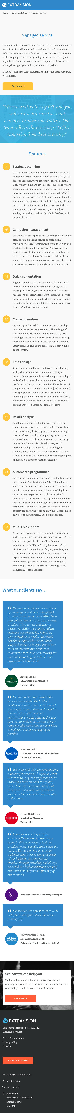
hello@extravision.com (19, 1074)
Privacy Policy (10, 1042)
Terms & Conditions (13, 1038)
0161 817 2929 (13, 1087)
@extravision (14, 1080)
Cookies (7, 1046)
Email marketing (19, 12)
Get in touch (18, 86)
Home (5, 12)
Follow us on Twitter (18, 1060)
